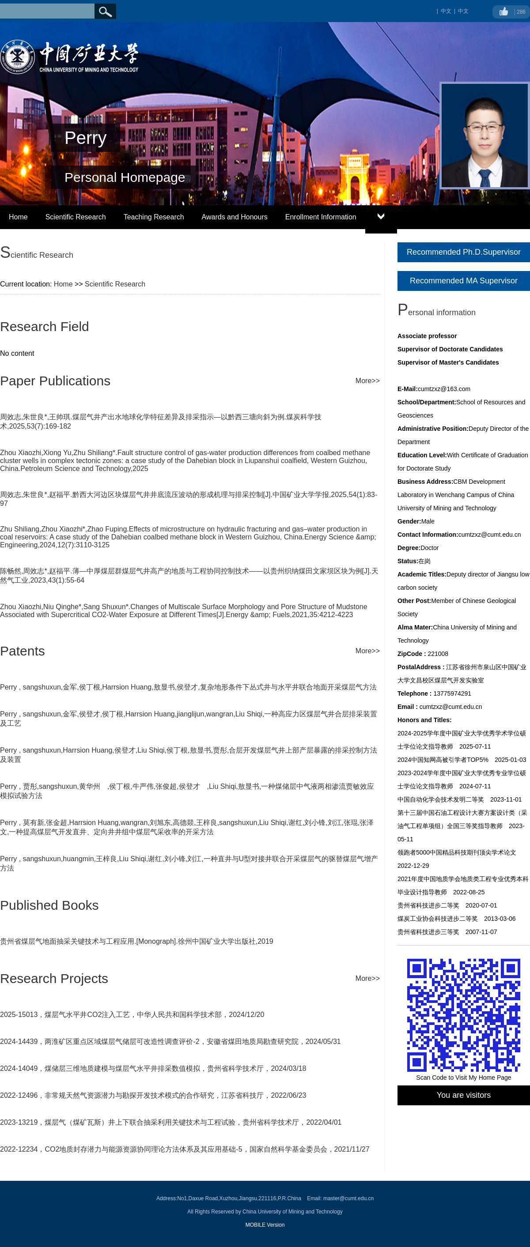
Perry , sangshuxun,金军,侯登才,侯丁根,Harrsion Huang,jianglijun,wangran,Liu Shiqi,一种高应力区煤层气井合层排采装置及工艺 (188, 718)
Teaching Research (154, 217)
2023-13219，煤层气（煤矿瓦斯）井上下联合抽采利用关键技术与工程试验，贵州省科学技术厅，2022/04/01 (171, 1122)
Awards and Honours (235, 217)
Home (18, 217)
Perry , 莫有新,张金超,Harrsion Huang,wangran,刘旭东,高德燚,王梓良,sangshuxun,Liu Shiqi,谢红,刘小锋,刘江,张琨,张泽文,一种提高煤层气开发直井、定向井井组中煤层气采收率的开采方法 (187, 827)
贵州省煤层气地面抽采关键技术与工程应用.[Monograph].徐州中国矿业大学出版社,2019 (136, 941)
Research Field (44, 326)
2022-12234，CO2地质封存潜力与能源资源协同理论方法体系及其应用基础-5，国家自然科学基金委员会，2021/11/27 (185, 1149)
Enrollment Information (320, 217)
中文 (463, 11)
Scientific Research (75, 217)
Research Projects (54, 978)
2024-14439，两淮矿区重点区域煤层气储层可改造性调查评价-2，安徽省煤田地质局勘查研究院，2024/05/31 (170, 1041)
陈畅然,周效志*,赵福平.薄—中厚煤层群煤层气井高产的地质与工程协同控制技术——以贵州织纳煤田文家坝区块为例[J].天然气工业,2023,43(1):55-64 (189, 575)
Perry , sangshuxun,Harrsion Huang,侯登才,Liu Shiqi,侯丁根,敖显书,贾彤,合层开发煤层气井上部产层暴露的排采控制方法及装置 (188, 754)
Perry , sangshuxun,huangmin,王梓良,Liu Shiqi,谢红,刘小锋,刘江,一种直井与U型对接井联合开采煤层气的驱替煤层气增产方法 (189, 863)
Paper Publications (55, 380)
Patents (22, 651)
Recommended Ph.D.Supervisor (464, 252)
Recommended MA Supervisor (464, 280)
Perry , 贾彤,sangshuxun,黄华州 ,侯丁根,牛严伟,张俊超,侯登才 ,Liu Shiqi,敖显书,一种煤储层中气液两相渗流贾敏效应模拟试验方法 (187, 791)
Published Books (49, 905)
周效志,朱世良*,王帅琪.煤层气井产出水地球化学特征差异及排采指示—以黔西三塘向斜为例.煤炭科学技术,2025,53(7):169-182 (161, 421)
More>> (368, 380)
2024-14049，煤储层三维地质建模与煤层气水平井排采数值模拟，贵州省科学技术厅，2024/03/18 (153, 1068)
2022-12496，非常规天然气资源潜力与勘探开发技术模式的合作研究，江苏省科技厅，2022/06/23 (153, 1095)
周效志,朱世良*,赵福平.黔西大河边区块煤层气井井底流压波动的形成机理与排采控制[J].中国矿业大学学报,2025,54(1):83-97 (188, 499)
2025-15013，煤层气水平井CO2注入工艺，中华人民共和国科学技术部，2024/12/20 (132, 1014)
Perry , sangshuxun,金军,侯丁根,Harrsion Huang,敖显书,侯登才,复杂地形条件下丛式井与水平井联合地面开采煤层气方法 (188, 687)
